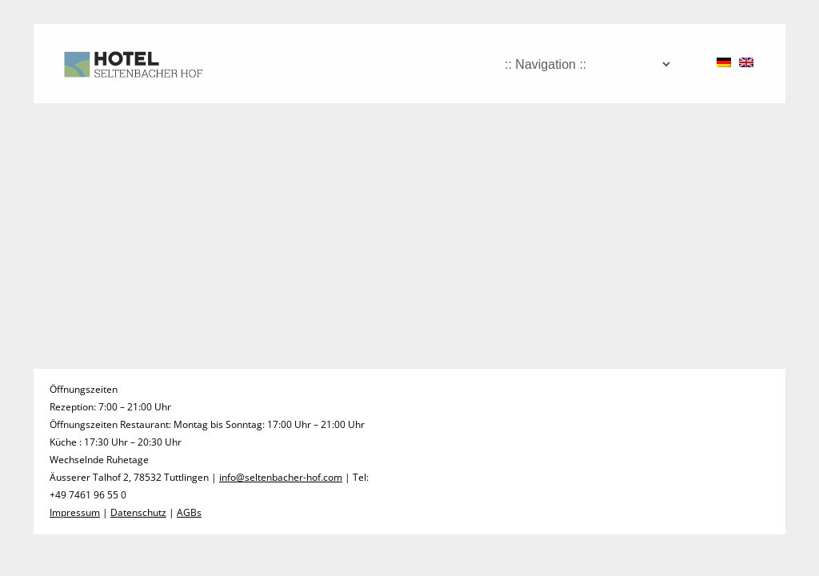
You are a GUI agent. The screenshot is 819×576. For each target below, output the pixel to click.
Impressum (75, 512)
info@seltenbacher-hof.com (280, 477)
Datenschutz (138, 512)
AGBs (189, 512)
